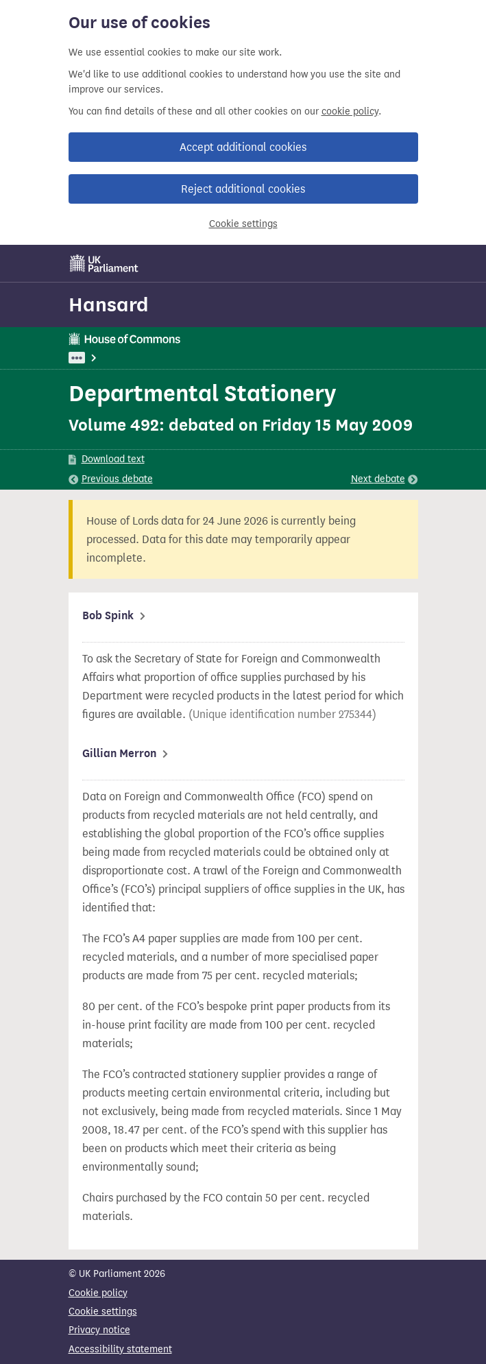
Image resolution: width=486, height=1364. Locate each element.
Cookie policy (98, 1293)
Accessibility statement (120, 1349)
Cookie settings (243, 224)
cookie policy (349, 111)
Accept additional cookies (243, 147)
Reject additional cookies (243, 188)
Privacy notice (99, 1330)
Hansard (109, 304)
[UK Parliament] (104, 263)
